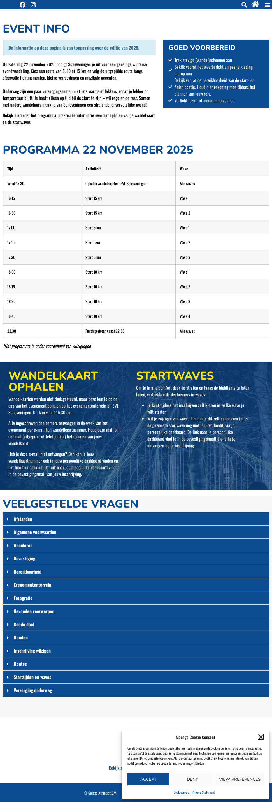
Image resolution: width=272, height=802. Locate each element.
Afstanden (23, 519)
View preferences (240, 779)
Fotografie (23, 598)
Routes (20, 663)
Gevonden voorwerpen (34, 611)
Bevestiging (24, 558)
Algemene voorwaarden (35, 532)
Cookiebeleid (181, 792)
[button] (261, 737)
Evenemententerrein (32, 584)
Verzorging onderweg (33, 690)
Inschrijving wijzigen (32, 650)
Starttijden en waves (32, 677)
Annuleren (23, 545)
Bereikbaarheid (27, 571)
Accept (148, 779)
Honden (21, 637)
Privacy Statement (203, 792)
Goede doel (24, 624)
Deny (192, 779)
